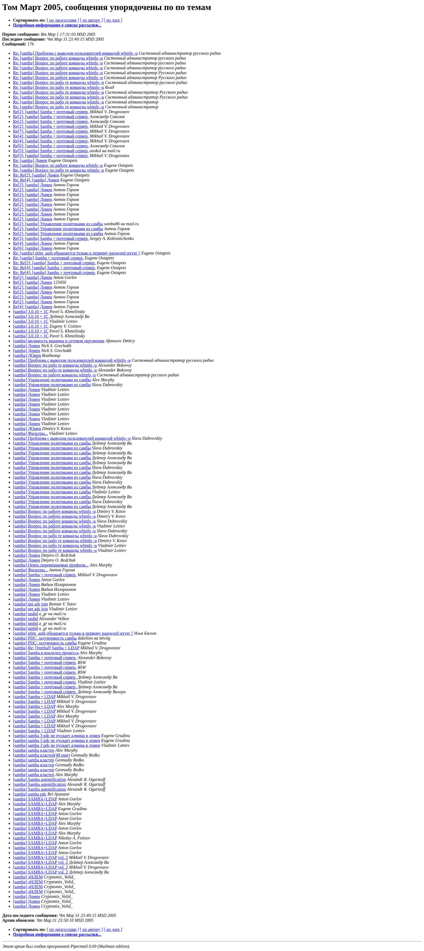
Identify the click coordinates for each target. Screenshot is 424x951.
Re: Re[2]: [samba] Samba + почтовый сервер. (54, 262)
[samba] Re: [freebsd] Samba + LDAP (46, 648)
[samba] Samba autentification (39, 779)
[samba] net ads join (30, 604)
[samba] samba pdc (30, 794)
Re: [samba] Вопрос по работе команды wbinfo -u (58, 58)
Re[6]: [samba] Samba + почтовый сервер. (51, 146)
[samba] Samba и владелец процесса (46, 652)
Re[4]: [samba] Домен (32, 243)
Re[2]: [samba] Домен (32, 185)
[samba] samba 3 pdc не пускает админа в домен (56, 735)
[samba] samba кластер (33, 750)
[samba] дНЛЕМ (28, 877)
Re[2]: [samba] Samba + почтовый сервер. (51, 111)
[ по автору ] (91, 20)
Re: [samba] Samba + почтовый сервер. (48, 258)
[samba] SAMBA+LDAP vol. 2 (40, 857)
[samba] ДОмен (27, 355)
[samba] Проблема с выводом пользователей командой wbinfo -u (72, 360)
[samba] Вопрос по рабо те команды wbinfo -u (55, 365)
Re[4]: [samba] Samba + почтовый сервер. (51, 136)
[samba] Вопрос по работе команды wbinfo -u (54, 375)
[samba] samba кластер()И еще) (41, 755)
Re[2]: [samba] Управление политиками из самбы (58, 224)
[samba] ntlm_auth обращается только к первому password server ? (73, 633)
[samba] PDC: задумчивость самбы (45, 638)
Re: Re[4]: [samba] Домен (36, 180)
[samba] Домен (26, 345)
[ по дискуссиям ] (63, 20)
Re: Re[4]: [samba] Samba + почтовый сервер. (54, 267)
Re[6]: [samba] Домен (32, 248)
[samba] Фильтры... (30, 433)
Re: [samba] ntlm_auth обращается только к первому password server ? (76, 253)
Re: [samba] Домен (30, 160)
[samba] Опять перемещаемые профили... (51, 565)
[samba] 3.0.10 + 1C (30, 311)
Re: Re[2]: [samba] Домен (36, 175)
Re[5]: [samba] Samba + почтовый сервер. (51, 150)
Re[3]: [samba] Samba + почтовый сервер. (51, 238)
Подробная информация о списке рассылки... (57, 25)
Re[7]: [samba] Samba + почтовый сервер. (51, 131)
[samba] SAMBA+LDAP (35, 799)
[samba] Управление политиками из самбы (52, 379)
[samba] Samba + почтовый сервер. (45, 574)
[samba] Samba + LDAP (34, 696)
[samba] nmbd (25, 613)
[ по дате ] (113, 20)
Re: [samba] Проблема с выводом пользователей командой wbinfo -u (75, 53)
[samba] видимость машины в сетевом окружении (58, 340)
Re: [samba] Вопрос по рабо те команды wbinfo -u (58, 82)
